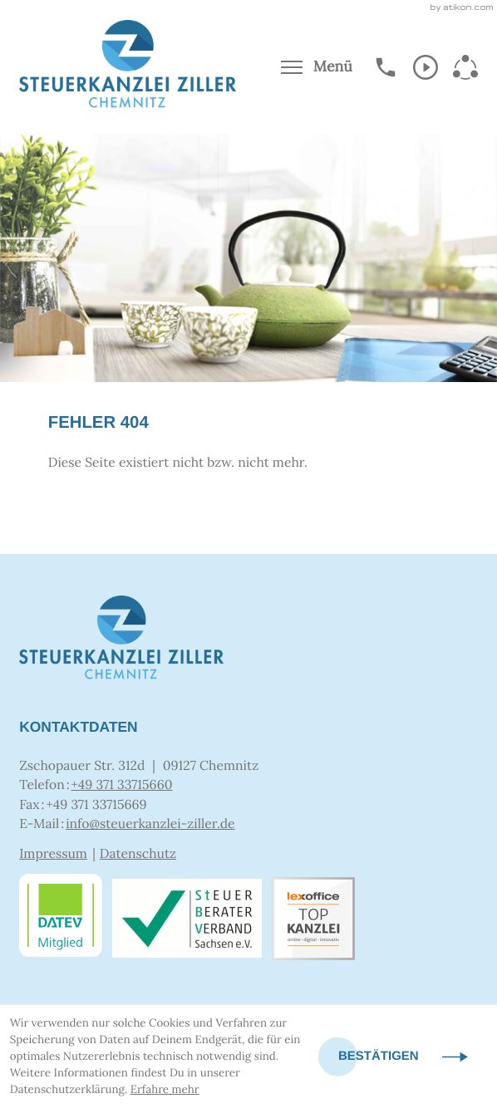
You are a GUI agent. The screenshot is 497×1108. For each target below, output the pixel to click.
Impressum (53, 854)
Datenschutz (138, 854)
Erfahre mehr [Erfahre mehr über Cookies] (164, 1089)
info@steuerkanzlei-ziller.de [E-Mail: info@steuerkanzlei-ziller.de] (150, 824)
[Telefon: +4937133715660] (122, 786)
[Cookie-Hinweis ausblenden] (402, 1056)
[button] (385, 67)
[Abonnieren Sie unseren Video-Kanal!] (425, 67)
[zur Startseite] (127, 67)
